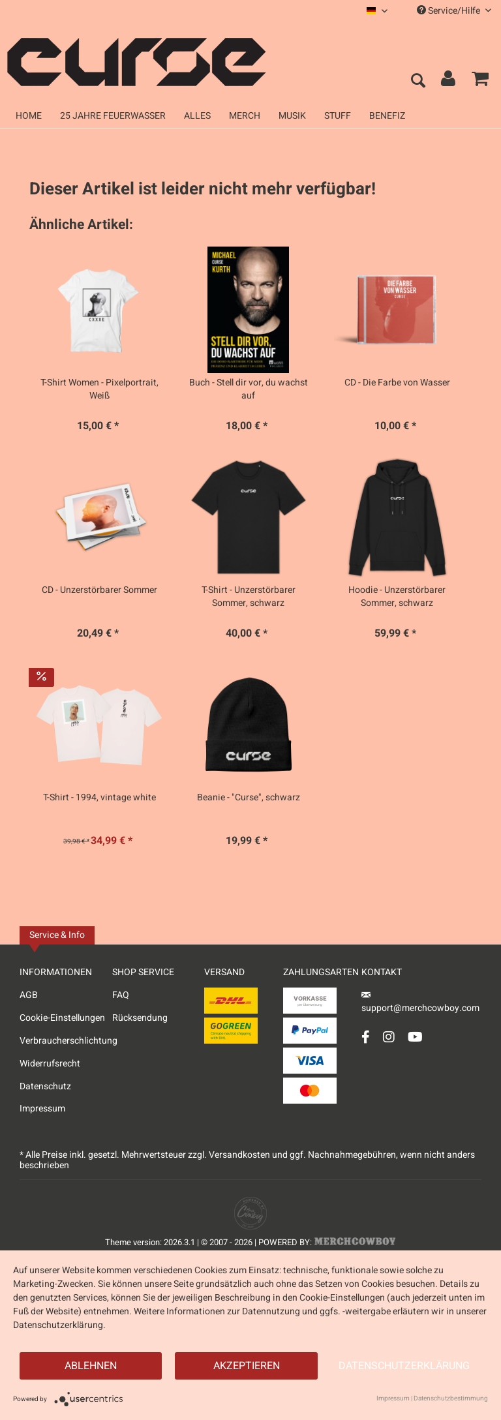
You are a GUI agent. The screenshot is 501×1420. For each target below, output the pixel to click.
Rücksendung (140, 1018)
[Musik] (292, 116)
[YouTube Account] (415, 1037)
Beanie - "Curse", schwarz (248, 797)
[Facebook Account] (365, 1037)
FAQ (120, 995)
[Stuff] (337, 116)
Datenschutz (45, 1086)
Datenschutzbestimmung (451, 1398)
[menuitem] (377, 11)
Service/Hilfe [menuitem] (454, 11)
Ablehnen (91, 1366)
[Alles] (197, 116)
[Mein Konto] (449, 81)
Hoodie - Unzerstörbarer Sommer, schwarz (397, 597)
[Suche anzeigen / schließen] (417, 81)
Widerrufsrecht (50, 1063)
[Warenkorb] (480, 81)
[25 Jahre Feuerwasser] (113, 116)
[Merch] (244, 116)
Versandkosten (239, 1155)
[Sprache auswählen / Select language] (377, 11)
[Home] (29, 116)
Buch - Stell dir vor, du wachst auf (248, 389)
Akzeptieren (246, 1366)
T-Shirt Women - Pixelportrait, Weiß (99, 389)
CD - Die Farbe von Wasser (397, 382)
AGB (29, 995)
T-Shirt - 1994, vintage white (99, 797)
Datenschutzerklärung (404, 1366)
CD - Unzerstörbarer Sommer (99, 590)
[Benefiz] (387, 116)
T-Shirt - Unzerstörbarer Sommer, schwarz (249, 597)
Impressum (42, 1108)
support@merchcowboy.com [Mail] (420, 1003)
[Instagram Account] (389, 1037)
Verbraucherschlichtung (66, 1041)
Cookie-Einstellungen (62, 1018)
